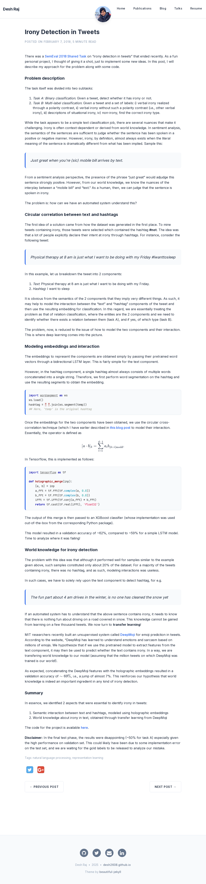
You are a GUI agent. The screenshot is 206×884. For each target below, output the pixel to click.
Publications (142, 8)
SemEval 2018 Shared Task (65, 56)
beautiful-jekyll (110, 872)
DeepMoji (127, 635)
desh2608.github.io (117, 864)
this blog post (120, 428)
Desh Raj (11, 9)
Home (121, 8)
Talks (178, 8)
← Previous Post (44, 786)
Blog (163, 8)
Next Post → (165, 786)
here (84, 728)
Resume (196, 8)
